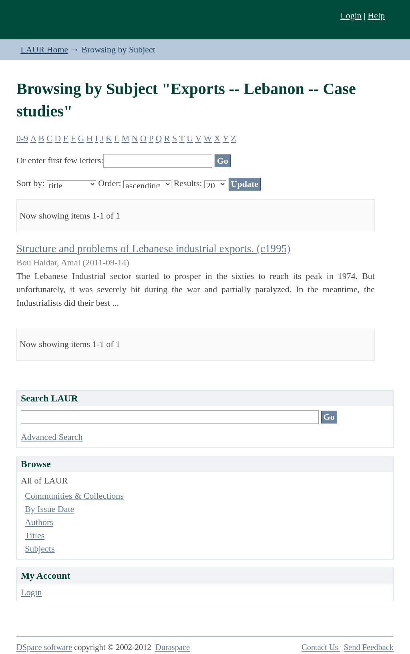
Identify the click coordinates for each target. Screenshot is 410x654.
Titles (34, 535)
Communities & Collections (74, 496)
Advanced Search (52, 437)
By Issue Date (49, 509)
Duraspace (172, 647)
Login (351, 15)
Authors (39, 522)
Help (376, 15)
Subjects (40, 549)
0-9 (22, 138)
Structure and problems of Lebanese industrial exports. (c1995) (153, 249)
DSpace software (44, 647)
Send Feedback (369, 647)
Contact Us (320, 647)
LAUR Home (44, 49)
